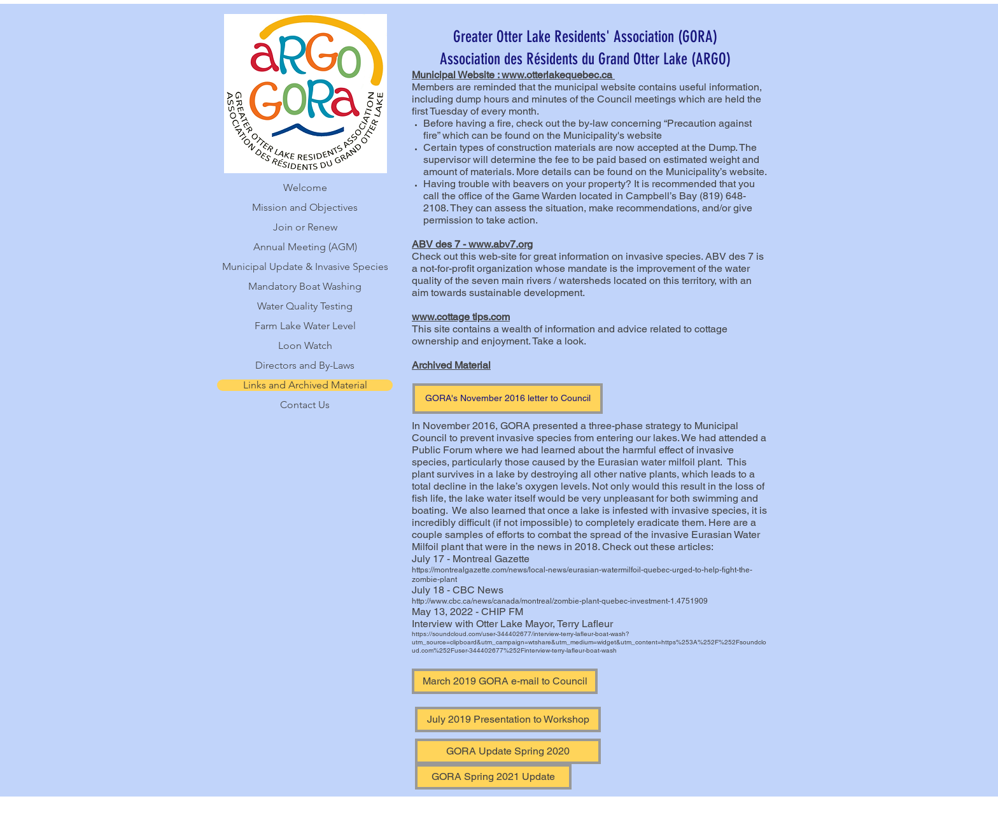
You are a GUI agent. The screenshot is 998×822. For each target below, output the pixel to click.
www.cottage (441, 317)
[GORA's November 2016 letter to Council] (507, 398)
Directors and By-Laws (305, 365)
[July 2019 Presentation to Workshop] (508, 719)
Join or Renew (305, 227)
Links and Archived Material (305, 385)
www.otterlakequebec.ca (557, 75)
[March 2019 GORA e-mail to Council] (505, 681)
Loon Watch (305, 345)
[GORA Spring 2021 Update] (493, 777)
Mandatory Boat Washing (305, 286)
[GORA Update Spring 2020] (508, 751)
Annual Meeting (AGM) (305, 247)
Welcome (305, 188)
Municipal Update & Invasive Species (305, 267)
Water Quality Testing (305, 306)
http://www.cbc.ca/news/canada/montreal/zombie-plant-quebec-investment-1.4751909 (560, 601)
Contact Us (305, 405)
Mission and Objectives (305, 207)
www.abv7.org (500, 244)
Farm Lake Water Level (305, 326)
